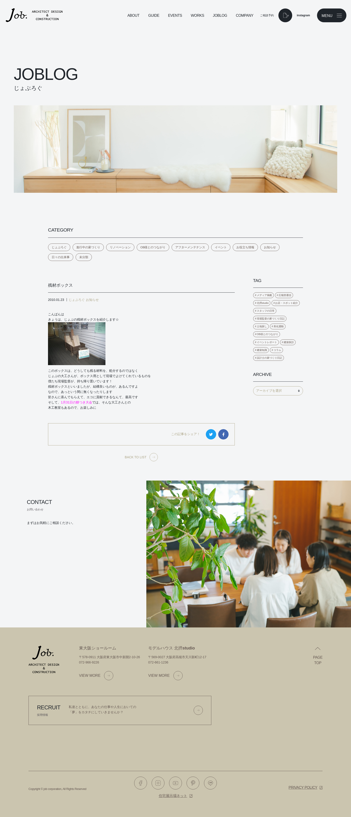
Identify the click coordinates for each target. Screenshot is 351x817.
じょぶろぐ (59, 247)
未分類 (83, 257)
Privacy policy (303, 787)
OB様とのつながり (153, 247)
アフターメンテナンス (190, 247)
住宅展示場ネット (173, 796)
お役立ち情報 (245, 247)
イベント (221, 247)
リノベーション (120, 247)
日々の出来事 (61, 257)
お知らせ (270, 247)
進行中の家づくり (88, 247)
